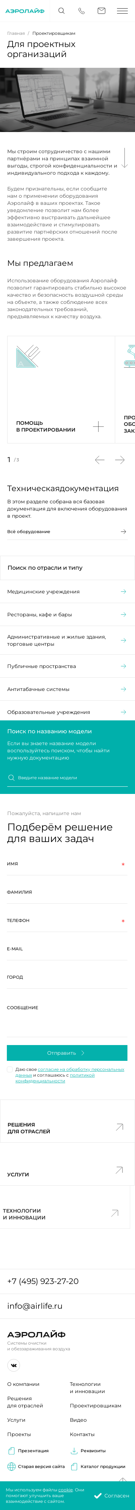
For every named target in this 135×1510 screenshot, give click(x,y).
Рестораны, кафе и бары (67, 629)
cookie (65, 1489)
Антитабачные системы (67, 704)
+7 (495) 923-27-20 (43, 1281)
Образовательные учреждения (67, 727)
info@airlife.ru (35, 1306)
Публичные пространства (67, 681)
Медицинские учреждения (67, 606)
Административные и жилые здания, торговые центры (67, 655)
